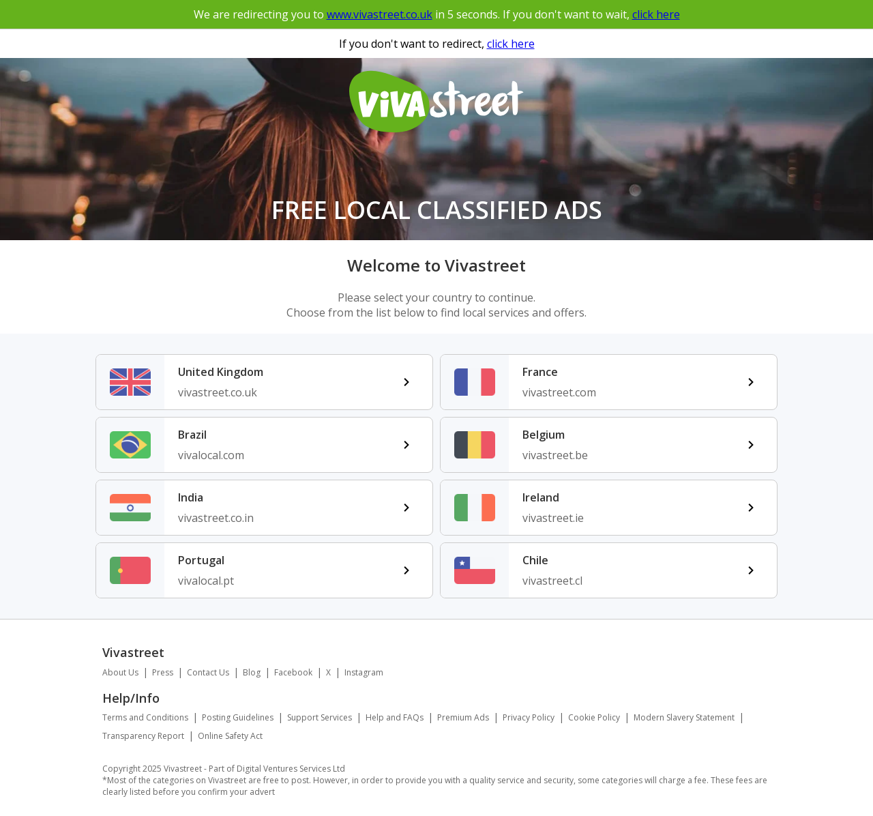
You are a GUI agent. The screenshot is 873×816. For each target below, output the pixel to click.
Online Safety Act (230, 736)
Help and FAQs (395, 717)
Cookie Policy (594, 717)
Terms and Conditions (145, 717)
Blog (252, 672)
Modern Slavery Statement (684, 717)
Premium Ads (463, 717)
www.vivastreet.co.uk (379, 14)
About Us (120, 672)
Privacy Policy (528, 717)
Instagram (363, 672)
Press (162, 672)
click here (656, 14)
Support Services (319, 717)
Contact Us (208, 672)
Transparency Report (143, 736)
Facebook (293, 672)
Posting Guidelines (237, 717)
